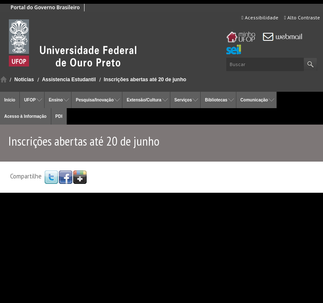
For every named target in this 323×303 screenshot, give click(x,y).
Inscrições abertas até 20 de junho (145, 79)
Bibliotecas (216, 100)
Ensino (56, 100)
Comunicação (254, 100)
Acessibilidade (259, 17)
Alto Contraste (302, 17)
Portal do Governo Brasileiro (45, 7)
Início (3, 79)
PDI (59, 116)
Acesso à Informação (25, 116)
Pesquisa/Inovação (95, 100)
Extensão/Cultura (144, 100)
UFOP (30, 100)
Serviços (183, 100)
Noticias (24, 79)
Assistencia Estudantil (69, 79)
